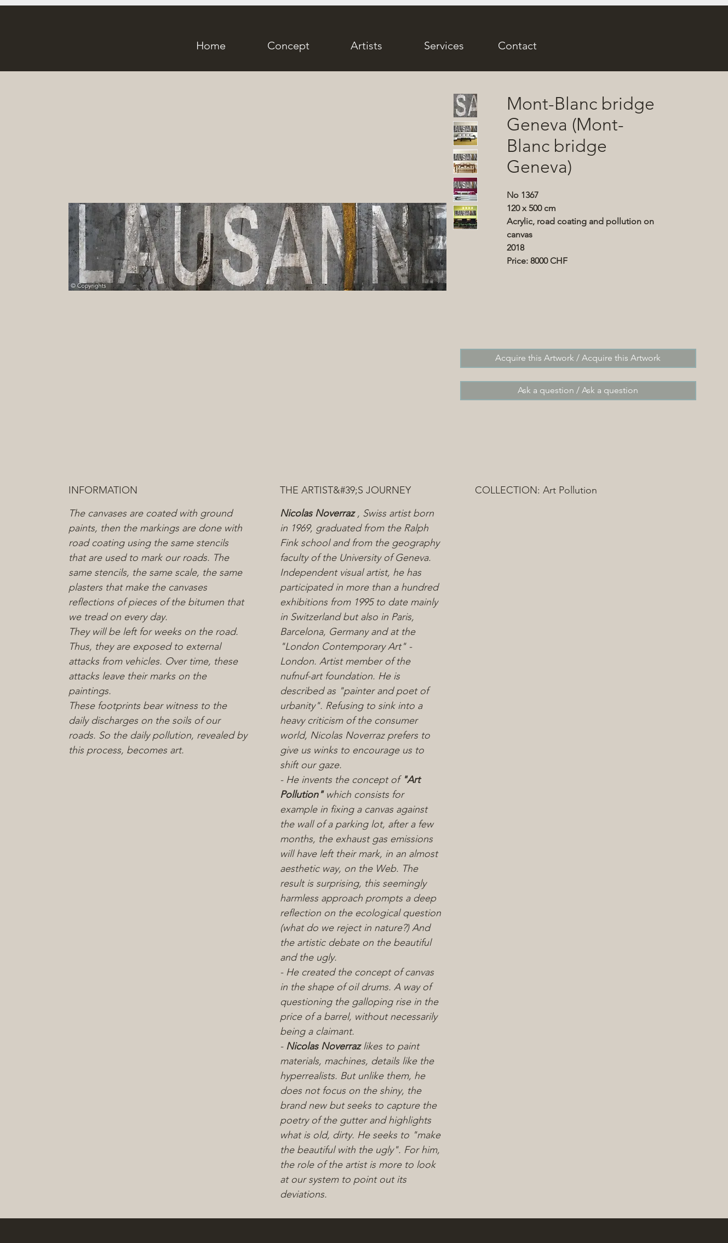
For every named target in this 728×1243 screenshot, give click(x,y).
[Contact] (518, 45)
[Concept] (289, 45)
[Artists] (366, 45)
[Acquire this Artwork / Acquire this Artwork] (578, 358)
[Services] (444, 45)
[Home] (211, 45)
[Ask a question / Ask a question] (578, 390)
